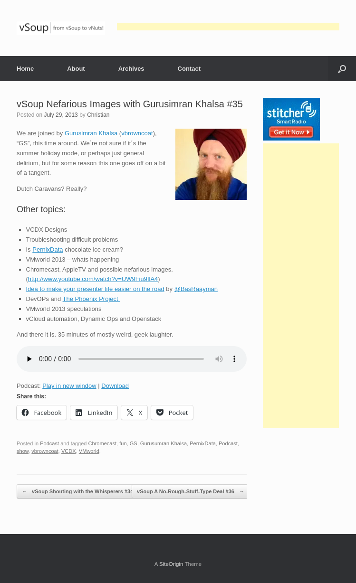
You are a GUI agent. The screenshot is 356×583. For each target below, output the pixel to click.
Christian (98, 115)
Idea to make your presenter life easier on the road (95, 288)
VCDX (68, 451)
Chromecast (102, 443)
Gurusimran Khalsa (91, 133)
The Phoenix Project (91, 298)
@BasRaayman (196, 288)
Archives (131, 68)
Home (25, 68)
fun (122, 443)
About (76, 68)
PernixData (47, 249)
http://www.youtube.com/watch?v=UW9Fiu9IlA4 (93, 278)
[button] (342, 68)
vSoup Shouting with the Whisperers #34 (77, 492)
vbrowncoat (137, 133)
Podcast (49, 443)
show (23, 451)
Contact (189, 68)
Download (115, 385)
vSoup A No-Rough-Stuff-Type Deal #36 (190, 492)
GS (133, 443)
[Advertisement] (228, 26)
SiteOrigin (171, 564)
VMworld (89, 451)
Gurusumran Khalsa (163, 443)
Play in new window (69, 385)
